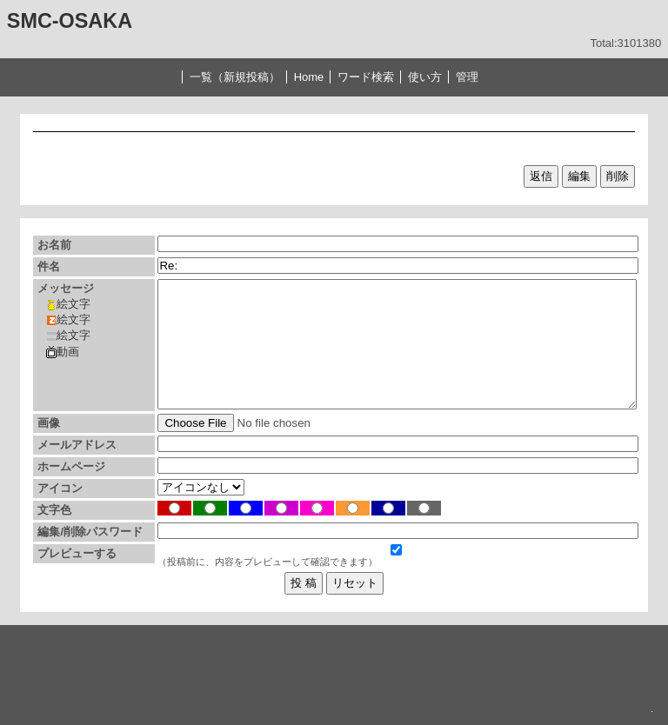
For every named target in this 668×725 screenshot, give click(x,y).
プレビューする (77, 553)
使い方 (425, 76)
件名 (48, 266)
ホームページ (71, 466)
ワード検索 (365, 76)
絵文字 (68, 304)
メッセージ (65, 288)
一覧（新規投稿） (235, 76)
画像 (48, 422)
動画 (62, 352)
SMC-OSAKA (69, 21)
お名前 (54, 244)
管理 (467, 76)
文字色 (54, 509)
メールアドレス (77, 444)
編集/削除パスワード (90, 531)
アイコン (60, 488)
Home (309, 76)
